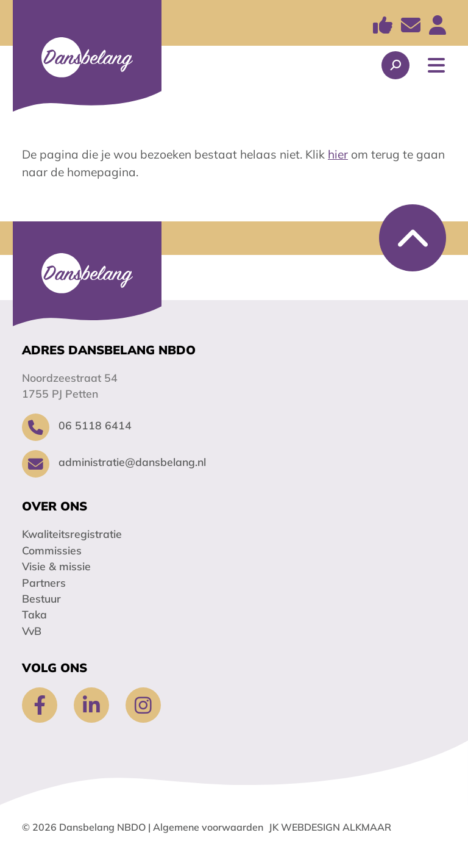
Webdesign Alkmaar (336, 827)
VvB (31, 630)
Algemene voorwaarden (208, 827)
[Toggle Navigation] (436, 65)
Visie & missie (56, 566)
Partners (44, 582)
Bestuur (41, 598)
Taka (34, 614)
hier (338, 154)
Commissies (52, 550)
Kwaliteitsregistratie (72, 533)
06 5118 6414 (77, 425)
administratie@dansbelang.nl (114, 461)
